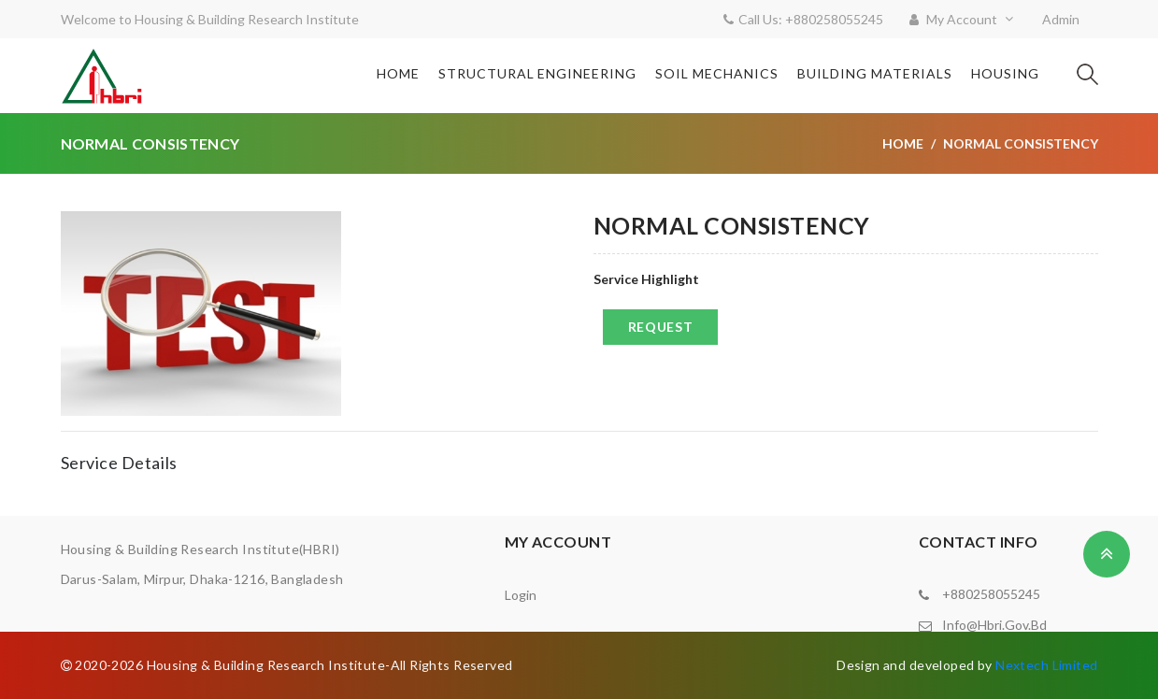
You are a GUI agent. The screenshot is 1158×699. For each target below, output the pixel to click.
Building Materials (874, 73)
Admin (1060, 19)
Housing (1005, 73)
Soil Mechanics (717, 73)
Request (660, 327)
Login (520, 595)
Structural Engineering (537, 73)
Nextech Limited (1046, 665)
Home (398, 73)
